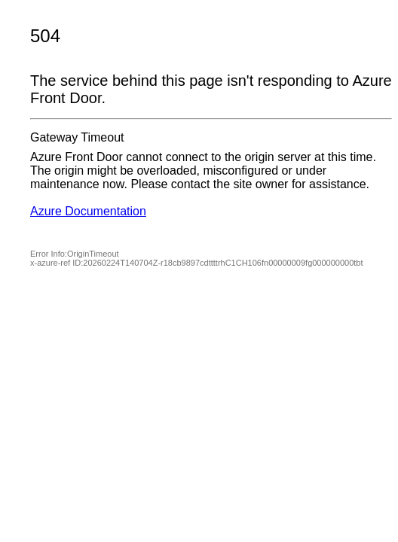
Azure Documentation (88, 211)
